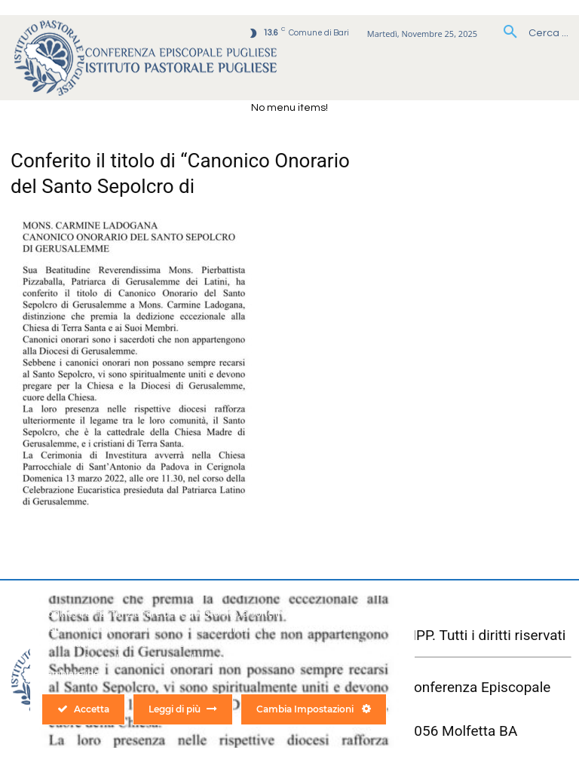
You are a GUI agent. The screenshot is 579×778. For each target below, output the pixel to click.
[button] (530, 33)
